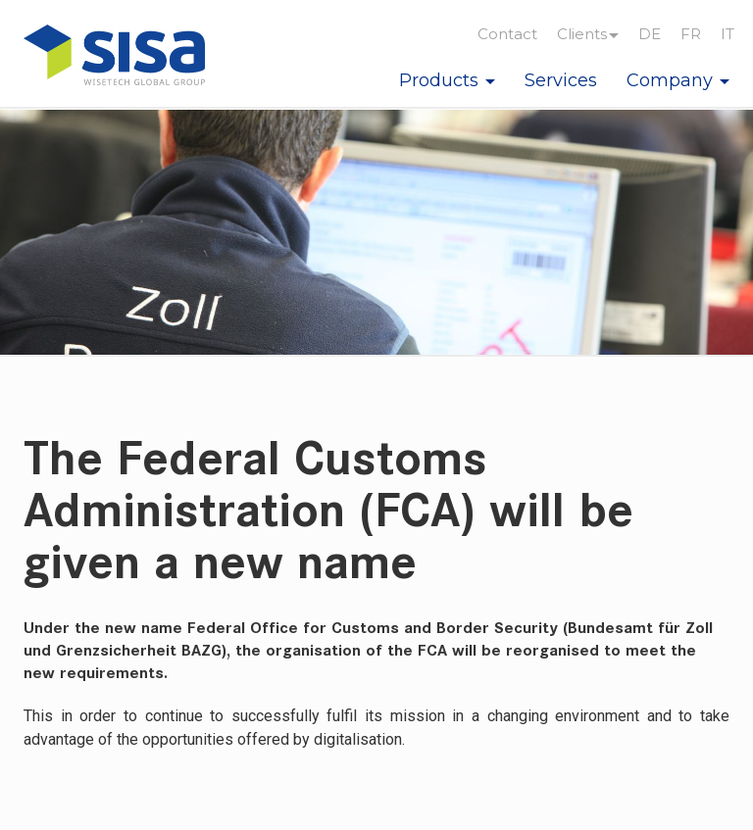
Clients (588, 33)
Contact (507, 33)
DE (649, 33)
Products (447, 80)
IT (727, 33)
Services (561, 80)
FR (690, 33)
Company (678, 80)
